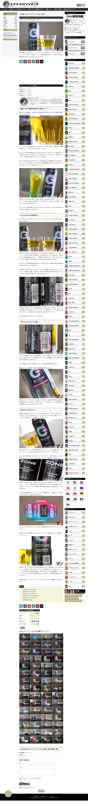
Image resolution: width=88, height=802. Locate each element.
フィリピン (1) (75, 501)
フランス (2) (81, 501)
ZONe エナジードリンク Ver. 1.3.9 (29, 593)
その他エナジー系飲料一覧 (73, 600)
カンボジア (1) (81, 490)
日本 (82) (68, 484)
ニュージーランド (68, 501)
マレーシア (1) (68, 506)
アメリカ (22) (74, 484)
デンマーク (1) (75, 495)
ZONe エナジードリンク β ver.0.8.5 (29, 589)
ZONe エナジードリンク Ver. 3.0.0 (29, 597)
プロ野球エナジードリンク (73, 595)
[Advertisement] (41, 74)
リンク (47, 797)
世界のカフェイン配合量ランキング (17, 9)
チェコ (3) (68, 495)
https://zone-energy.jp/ (8, 32)
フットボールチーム (72, 598)
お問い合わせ (52, 797)
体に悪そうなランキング (69, 9)
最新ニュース (49, 9)
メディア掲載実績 (41, 797)
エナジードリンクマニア (45, 799)
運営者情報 (35, 797)
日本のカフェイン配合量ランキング (35, 9)
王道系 (29, 93)
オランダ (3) (81, 484)
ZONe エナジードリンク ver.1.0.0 (29, 591)
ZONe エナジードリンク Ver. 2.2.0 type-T (30, 595)
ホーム (5, 9)
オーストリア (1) (68, 490)
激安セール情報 (58, 9)
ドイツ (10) (82, 495)
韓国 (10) (75, 490)
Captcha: (21, 783)
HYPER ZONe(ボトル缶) (27, 599)
